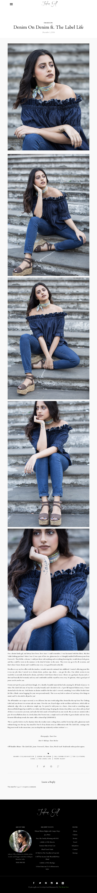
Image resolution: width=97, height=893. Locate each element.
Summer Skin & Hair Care (47, 846)
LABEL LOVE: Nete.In (47, 842)
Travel (75, 842)
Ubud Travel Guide (47, 849)
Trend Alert (59, 759)
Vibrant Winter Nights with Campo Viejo (47, 831)
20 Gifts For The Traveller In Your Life (47, 853)
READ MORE (20, 863)
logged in (20, 787)
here (66, 727)
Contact (75, 849)
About (75, 831)
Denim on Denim (44, 756)
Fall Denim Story (62, 756)
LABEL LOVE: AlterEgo (47, 863)
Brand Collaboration (23, 756)
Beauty (75, 838)
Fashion (48, 23)
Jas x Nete (47, 835)
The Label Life (44, 759)
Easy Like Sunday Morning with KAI (47, 838)
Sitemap (75, 853)
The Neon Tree (64, 887)
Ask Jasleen (75, 846)
